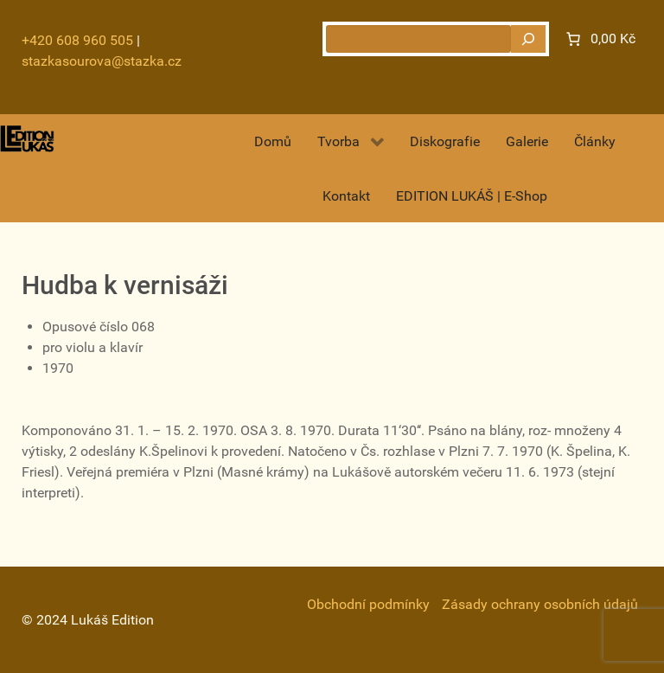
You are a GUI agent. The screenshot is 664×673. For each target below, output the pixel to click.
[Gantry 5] (27, 138)
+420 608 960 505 (77, 40)
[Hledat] (528, 39)
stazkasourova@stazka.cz (102, 61)
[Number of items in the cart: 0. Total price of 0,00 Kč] (599, 39)
